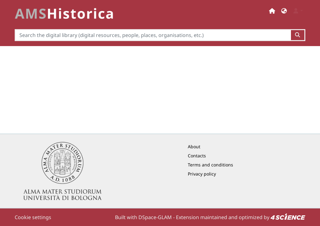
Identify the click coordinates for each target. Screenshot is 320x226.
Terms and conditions (210, 165)
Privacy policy (202, 174)
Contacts (197, 156)
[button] (284, 11)
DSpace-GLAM (155, 217)
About (194, 147)
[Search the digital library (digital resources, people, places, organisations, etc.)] (153, 35)
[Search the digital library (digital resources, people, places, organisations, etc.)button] (298, 35)
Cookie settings (33, 217)
